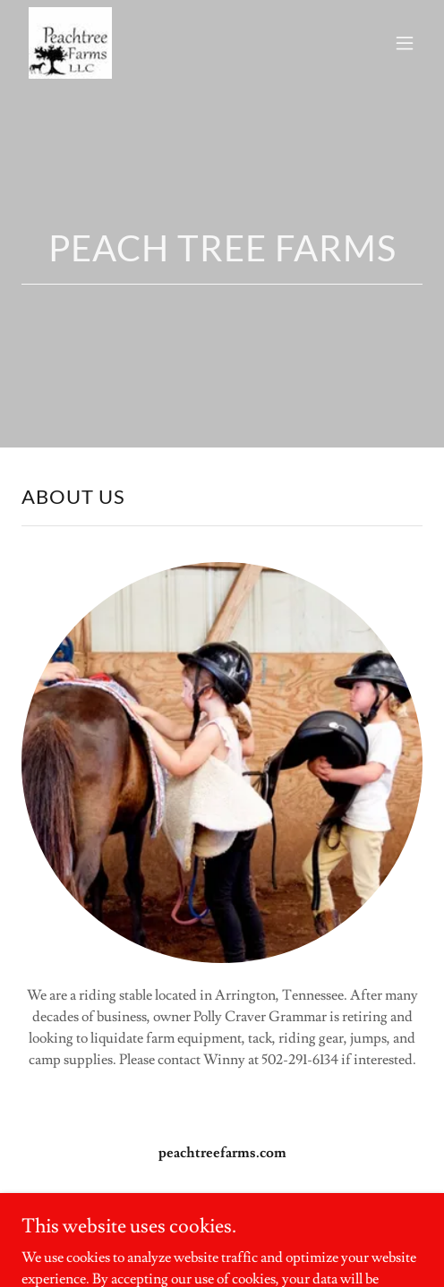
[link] (70, 43)
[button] (405, 43)
